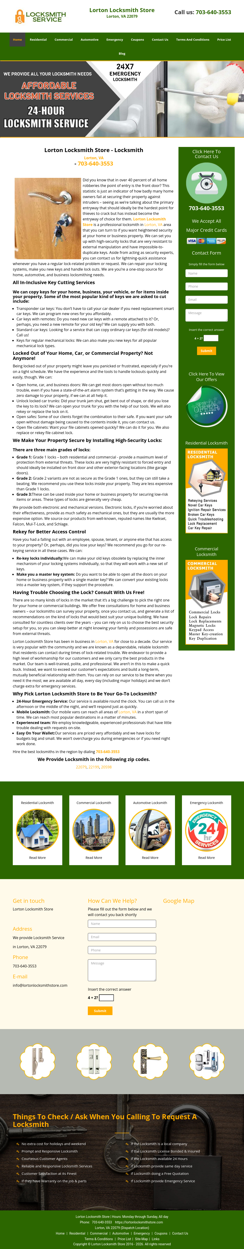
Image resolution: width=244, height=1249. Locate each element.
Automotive (90, 39)
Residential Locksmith (206, 443)
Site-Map (141, 1239)
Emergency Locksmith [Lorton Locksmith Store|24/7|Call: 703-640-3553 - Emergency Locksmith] (206, 803)
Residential (38, 39)
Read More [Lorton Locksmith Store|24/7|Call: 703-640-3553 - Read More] (37, 857)
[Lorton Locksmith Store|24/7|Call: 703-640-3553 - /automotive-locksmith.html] (150, 830)
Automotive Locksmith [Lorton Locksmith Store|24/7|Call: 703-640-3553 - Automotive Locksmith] (150, 803)
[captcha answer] (211, 338)
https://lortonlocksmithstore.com (139, 1222)
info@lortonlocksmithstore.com (40, 985)
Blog (122, 53)
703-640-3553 (213, 12)
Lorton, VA (94, 157)
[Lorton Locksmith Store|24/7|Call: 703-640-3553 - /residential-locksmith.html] (37, 830)
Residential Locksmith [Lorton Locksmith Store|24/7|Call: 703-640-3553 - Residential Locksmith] (37, 803)
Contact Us (160, 39)
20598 (106, 767)
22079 (81, 767)
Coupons (137, 39)
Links (155, 1239)
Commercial (64, 39)
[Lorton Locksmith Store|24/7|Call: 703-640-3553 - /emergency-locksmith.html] (206, 830)
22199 (94, 767)
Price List (224, 39)
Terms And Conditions (192, 39)
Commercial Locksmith (206, 551)
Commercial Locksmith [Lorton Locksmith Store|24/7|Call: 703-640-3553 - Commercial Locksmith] (94, 803)
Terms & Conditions (99, 1239)
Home (17, 39)
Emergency (114, 39)
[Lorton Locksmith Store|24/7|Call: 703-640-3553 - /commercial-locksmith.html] (94, 830)
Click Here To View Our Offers (206, 376)
